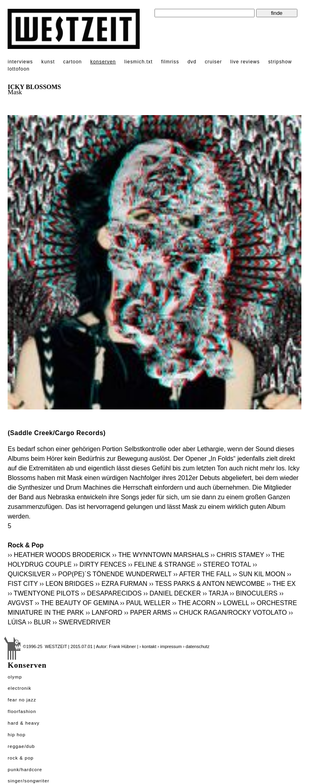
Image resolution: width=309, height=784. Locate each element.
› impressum (170, 646)
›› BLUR (39, 622)
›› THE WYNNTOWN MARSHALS (160, 554)
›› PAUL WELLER (145, 603)
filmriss (170, 62)
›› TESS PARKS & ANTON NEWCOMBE (207, 583)
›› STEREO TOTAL (224, 564)
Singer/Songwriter (28, 780)
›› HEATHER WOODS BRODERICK (59, 554)
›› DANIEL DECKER (172, 593)
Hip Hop (17, 734)
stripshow (280, 62)
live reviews (245, 62)
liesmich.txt (138, 62)
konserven (103, 62)
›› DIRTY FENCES (99, 564)
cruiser (213, 62)
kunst (47, 62)
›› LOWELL (233, 603)
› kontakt (147, 646)
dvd (191, 62)
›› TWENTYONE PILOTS (43, 593)
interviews (20, 62)
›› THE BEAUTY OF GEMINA (76, 603)
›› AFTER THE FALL (202, 574)
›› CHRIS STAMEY (237, 554)
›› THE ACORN (193, 603)
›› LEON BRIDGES (67, 583)
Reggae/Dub (21, 746)
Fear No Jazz (22, 699)
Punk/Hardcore (25, 769)
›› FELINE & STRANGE (161, 564)
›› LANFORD (104, 612)
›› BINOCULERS (253, 593)
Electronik (19, 688)
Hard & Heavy (23, 723)
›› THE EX (281, 583)
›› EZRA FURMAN (121, 583)
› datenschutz (196, 646)
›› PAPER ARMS (147, 612)
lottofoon (19, 69)
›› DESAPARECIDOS (111, 593)
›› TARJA (215, 593)
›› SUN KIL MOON (259, 574)
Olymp (15, 677)
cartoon (72, 62)
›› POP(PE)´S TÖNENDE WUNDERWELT (111, 574)
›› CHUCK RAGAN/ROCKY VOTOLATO (230, 612)
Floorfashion (22, 711)
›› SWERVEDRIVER (81, 622)
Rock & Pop (21, 758)
